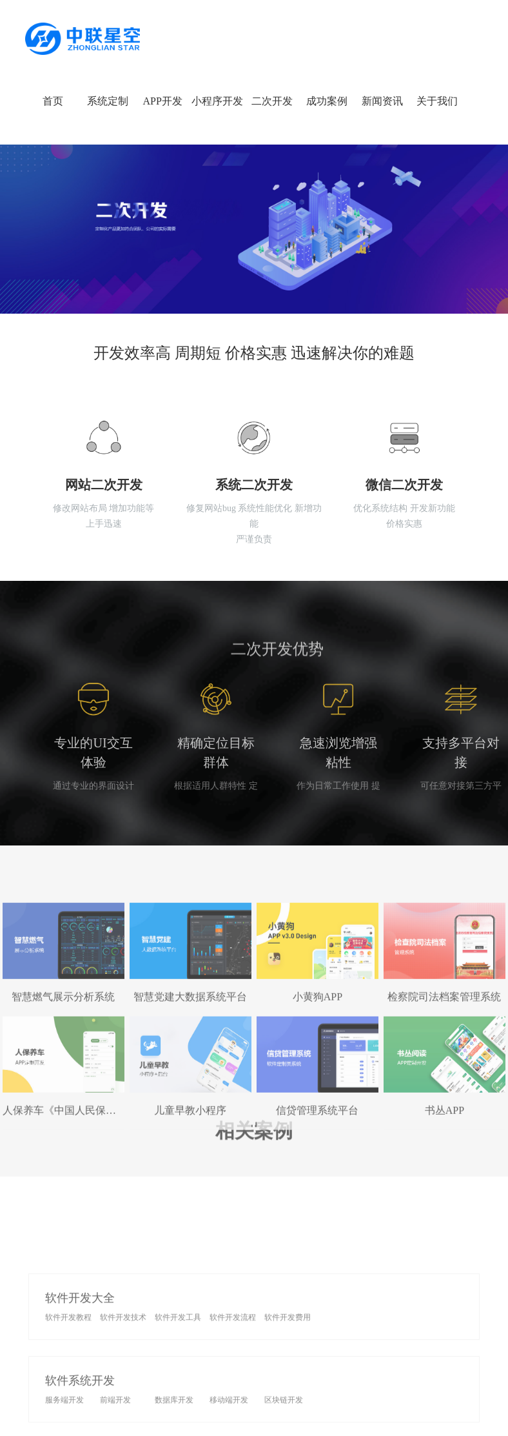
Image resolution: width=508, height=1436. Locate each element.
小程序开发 (217, 101)
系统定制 (107, 101)
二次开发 (272, 101)
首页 (53, 101)
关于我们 (437, 101)
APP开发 (162, 101)
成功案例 (326, 101)
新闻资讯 (382, 101)
